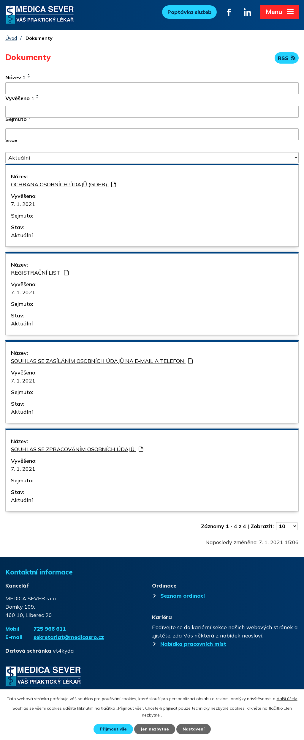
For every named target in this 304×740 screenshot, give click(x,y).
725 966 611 (50, 628)
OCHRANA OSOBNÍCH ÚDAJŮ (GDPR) (63, 184)
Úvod (11, 38)
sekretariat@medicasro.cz (69, 637)
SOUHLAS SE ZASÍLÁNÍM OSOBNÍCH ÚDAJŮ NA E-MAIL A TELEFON (102, 361)
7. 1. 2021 (23, 204)
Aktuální (22, 235)
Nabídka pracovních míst (189, 643)
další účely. (287, 698)
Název (15, 77)
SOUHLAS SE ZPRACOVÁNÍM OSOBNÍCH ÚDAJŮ (77, 449)
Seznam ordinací (179, 595)
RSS (286, 58)
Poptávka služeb (189, 12)
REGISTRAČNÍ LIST (40, 272)
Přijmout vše (113, 729)
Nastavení (194, 729)
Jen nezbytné (154, 729)
